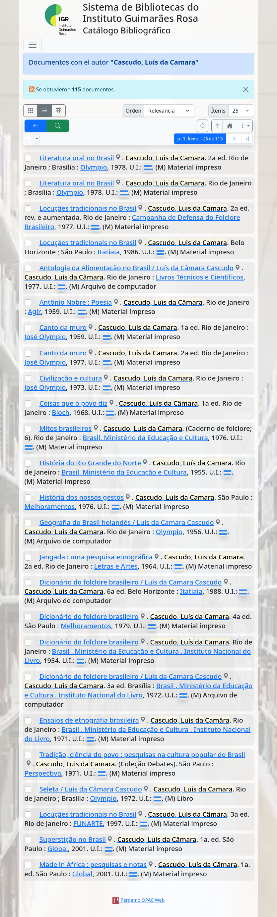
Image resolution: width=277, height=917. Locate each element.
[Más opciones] (245, 126)
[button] (217, 126)
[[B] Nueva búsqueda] (57, 126)
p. (200, 138)
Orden (134, 110)
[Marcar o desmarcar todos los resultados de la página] (28, 138)
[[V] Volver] (36, 126)
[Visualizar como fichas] (30, 110)
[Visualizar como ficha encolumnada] (44, 110)
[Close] (246, 89)
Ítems (218, 110)
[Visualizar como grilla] (58, 110)
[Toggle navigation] (32, 44)
